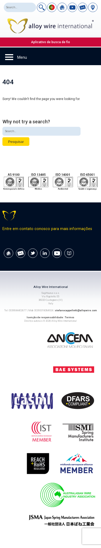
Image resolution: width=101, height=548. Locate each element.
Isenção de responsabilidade (45, 317)
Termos (69, 317)
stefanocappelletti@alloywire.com (76, 310)
